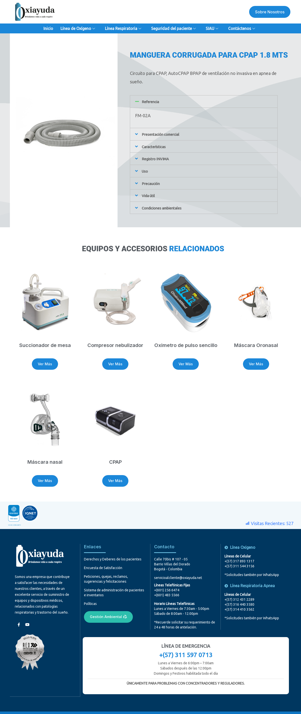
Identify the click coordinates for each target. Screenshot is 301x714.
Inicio (48, 28)
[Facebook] (18, 614)
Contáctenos (242, 28)
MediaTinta (204, 707)
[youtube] (27, 614)
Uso (145, 170)
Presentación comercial (165, 134)
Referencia (152, 101)
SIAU (213, 28)
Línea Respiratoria (123, 28)
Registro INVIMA (158, 158)
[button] (203, 101)
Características (156, 146)
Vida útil (150, 194)
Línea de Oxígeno (78, 28)
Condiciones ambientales (166, 206)
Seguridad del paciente (174, 28)
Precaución (152, 182)
